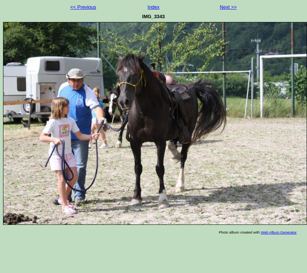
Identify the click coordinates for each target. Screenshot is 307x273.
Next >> (228, 7)
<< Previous (83, 7)
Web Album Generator (279, 232)
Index (153, 7)
